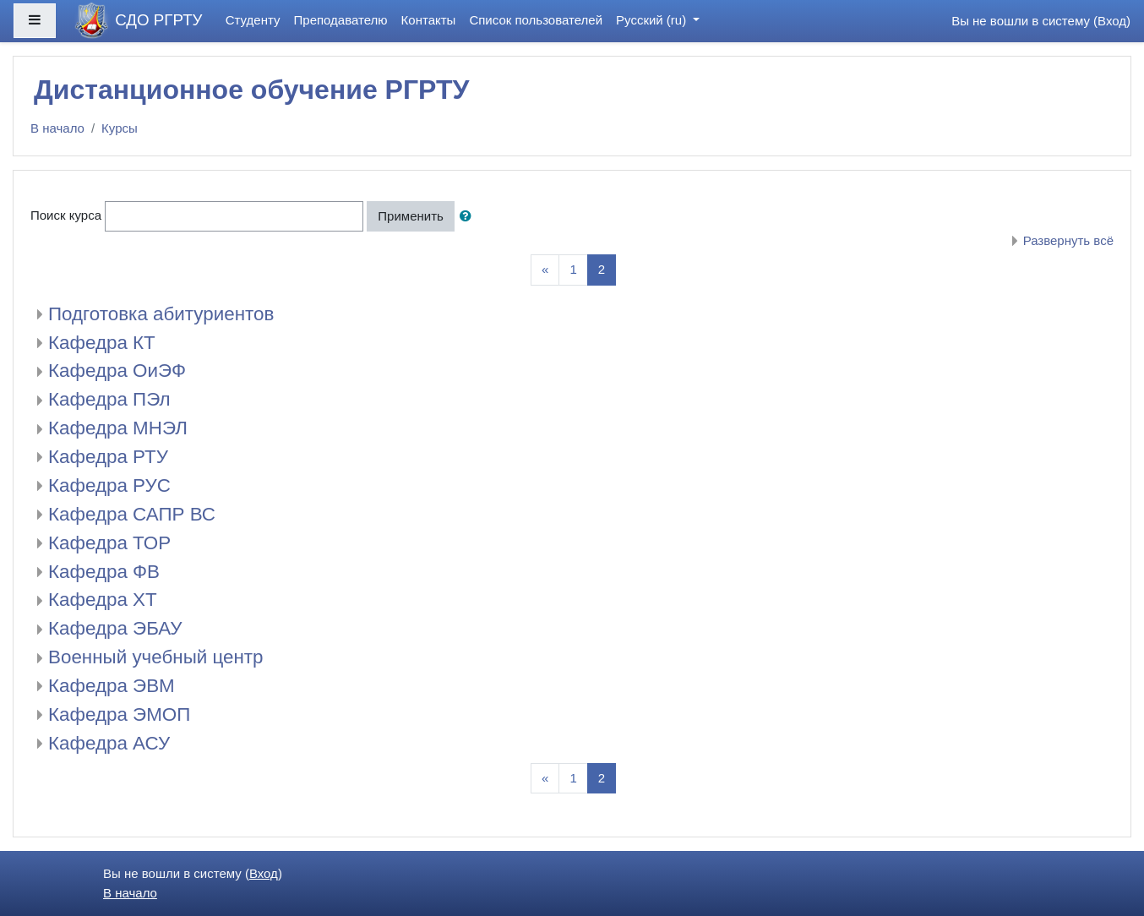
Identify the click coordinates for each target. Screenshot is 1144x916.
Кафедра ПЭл (109, 399)
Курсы (119, 128)
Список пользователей (535, 20)
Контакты (428, 20)
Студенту (253, 20)
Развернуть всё (1068, 240)
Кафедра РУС (109, 485)
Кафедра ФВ (104, 571)
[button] (469, 216)
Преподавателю (341, 20)
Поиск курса (65, 215)
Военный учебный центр (156, 657)
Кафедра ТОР (109, 542)
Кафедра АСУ (109, 743)
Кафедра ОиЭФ (117, 370)
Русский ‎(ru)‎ (652, 20)
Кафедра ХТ (102, 599)
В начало (57, 128)
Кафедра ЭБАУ (115, 628)
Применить (411, 216)
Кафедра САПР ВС (131, 514)
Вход (1112, 21)
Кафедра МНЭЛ (118, 428)
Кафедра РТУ (108, 456)
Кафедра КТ (101, 342)
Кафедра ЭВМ (111, 685)
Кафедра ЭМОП (119, 714)
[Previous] (545, 270)
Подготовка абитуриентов (161, 313)
